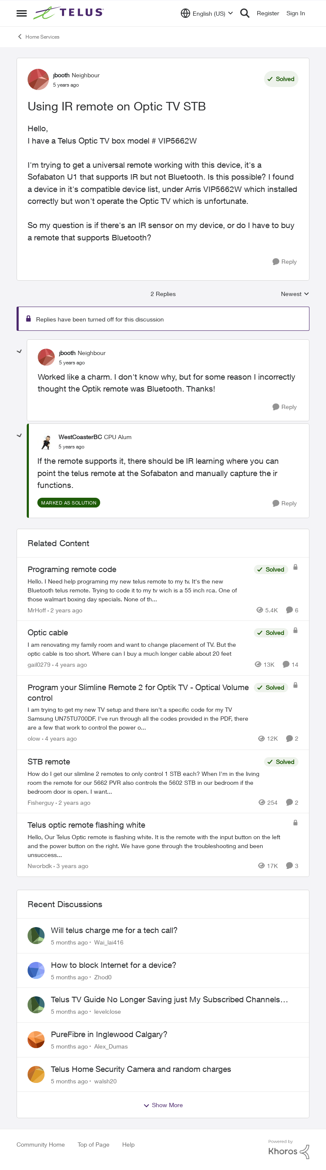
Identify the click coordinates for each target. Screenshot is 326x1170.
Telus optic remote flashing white (86, 824)
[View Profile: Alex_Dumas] (36, 1039)
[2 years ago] (65, 609)
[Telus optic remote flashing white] (158, 845)
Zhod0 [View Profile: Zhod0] (103, 976)
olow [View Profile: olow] (34, 738)
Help (128, 1144)
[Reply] (284, 262)
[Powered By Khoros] (289, 1149)
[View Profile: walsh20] (36, 1074)
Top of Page (94, 1144)
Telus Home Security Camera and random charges (141, 1069)
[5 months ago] (69, 942)
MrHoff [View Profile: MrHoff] (37, 609)
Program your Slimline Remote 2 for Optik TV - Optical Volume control (138, 692)
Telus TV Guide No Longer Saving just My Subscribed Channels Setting (165, 1000)
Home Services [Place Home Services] (38, 36)
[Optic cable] (139, 649)
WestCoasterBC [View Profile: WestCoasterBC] (80, 436)
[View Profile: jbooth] (38, 79)
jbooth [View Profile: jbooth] (61, 75)
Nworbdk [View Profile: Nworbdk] (40, 865)
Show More (163, 1105)
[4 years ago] (69, 664)
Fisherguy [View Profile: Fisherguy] (41, 802)
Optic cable (48, 632)
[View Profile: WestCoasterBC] (45, 441)
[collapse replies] (19, 352)
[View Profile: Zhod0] (36, 970)
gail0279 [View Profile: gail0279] (39, 664)
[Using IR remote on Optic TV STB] (72, 363)
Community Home (41, 1144)
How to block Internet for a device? (114, 965)
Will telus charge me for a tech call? (114, 930)
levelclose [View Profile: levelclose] (107, 1011)
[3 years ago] (70, 865)
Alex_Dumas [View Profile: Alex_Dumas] (111, 1046)
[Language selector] (207, 13)
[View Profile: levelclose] (36, 1004)
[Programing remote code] (139, 589)
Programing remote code (72, 569)
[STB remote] (144, 782)
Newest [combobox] (295, 294)
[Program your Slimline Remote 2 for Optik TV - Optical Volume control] (139, 718)
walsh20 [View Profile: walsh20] (105, 1080)
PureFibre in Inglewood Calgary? (109, 1034)
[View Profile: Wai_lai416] (36, 935)
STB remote (49, 761)
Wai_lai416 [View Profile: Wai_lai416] (109, 942)
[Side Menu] (21, 13)
